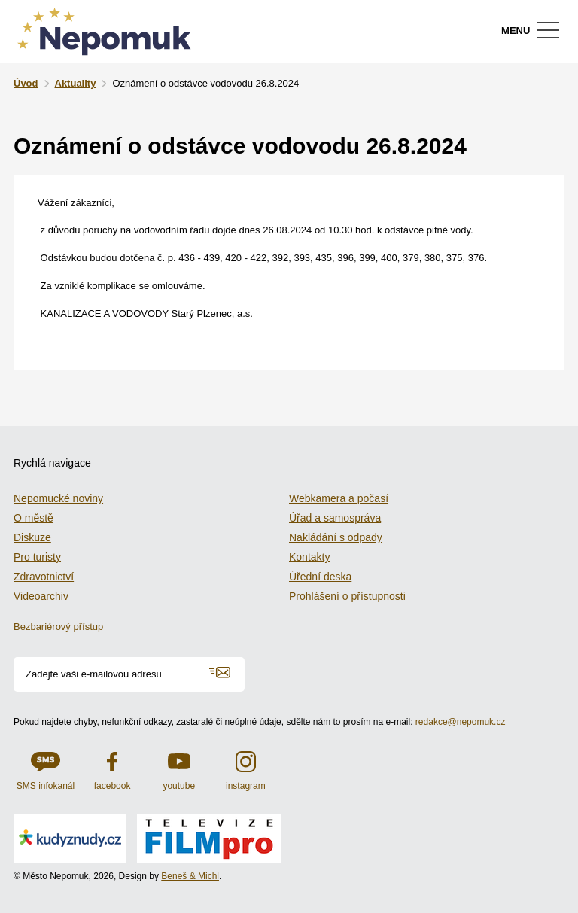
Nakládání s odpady (335, 537)
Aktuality (75, 83)
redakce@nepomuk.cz (460, 722)
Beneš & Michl (190, 876)
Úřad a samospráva (335, 518)
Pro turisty (37, 557)
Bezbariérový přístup (58, 626)
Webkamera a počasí (338, 498)
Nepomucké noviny (58, 498)
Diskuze (32, 537)
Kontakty (309, 557)
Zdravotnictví (44, 577)
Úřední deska (320, 577)
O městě (33, 518)
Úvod (26, 83)
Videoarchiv (41, 596)
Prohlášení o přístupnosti (347, 596)
